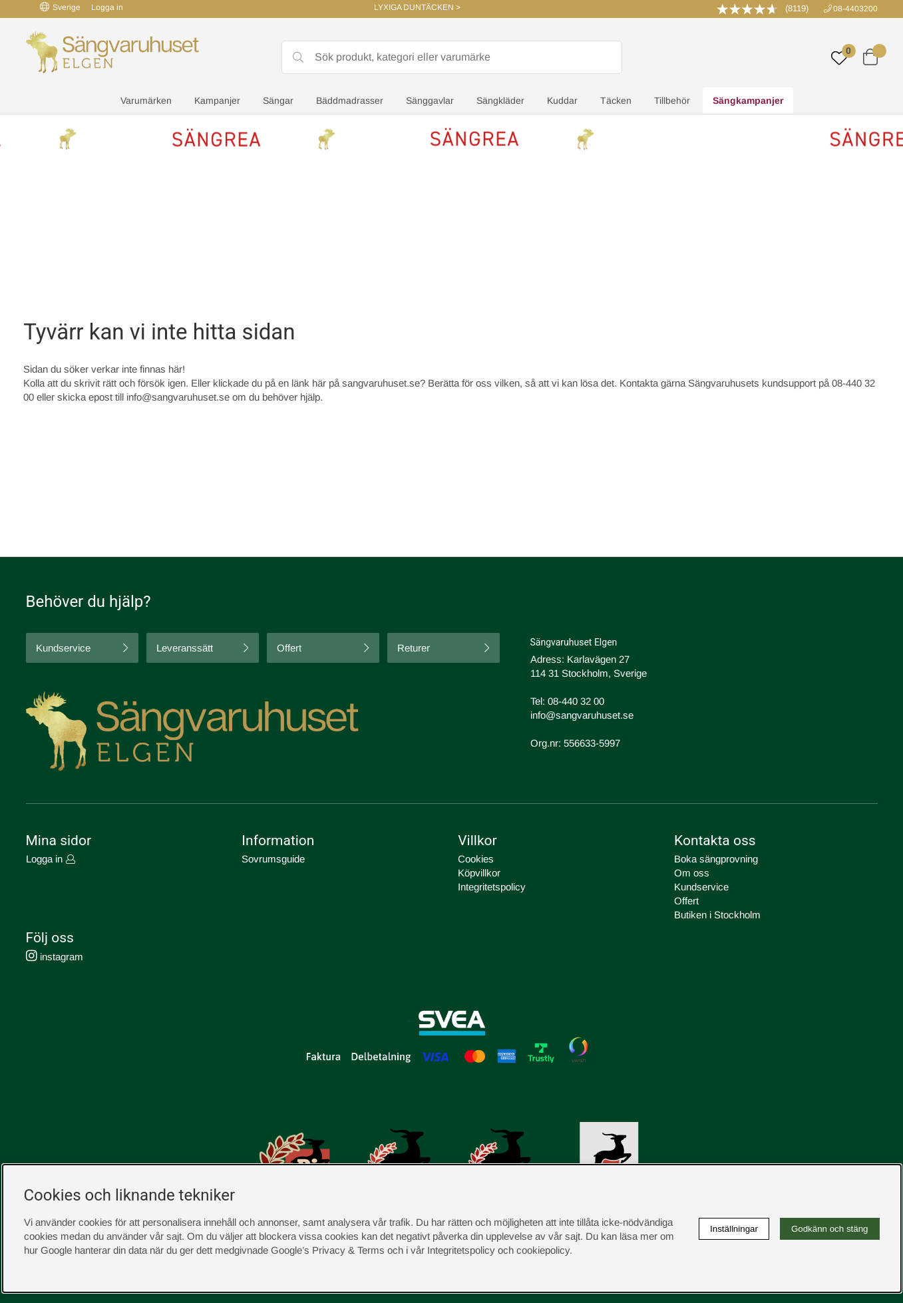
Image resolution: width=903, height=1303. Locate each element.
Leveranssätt (184, 647)
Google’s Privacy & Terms (328, 1250)
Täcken (616, 100)
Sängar (278, 100)
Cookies (476, 858)
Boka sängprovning (716, 858)
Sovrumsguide (273, 858)
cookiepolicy (543, 1250)
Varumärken (146, 100)
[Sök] (451, 57)
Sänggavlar (430, 100)
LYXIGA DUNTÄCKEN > (417, 7)
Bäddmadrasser (349, 100)
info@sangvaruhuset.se (178, 397)
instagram (54, 956)
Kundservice (63, 647)
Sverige (60, 7)
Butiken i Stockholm (717, 914)
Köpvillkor (479, 872)
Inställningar (734, 1229)
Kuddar (562, 100)
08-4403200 (855, 8)
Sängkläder (500, 100)
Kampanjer (217, 100)
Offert (289, 647)
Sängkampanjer (748, 100)
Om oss (691, 872)
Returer (413, 647)
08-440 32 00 (576, 701)
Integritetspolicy (492, 886)
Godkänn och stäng (829, 1229)
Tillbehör (672, 100)
